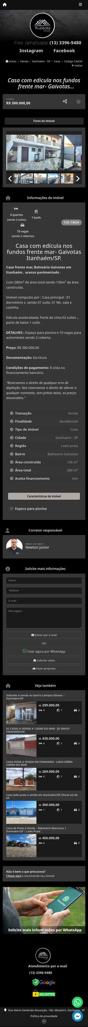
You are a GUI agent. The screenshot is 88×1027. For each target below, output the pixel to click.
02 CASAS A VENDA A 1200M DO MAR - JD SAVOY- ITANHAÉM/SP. (38, 730)
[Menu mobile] (5, 4)
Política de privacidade (44, 1016)
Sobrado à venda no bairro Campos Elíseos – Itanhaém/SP (35, 696)
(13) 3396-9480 (65, 43)
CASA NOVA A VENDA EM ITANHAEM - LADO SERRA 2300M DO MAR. (39, 763)
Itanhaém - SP (41, 61)
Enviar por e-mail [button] (44, 635)
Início (10, 61)
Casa (57, 61)
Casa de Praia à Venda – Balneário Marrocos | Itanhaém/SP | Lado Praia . (36, 829)
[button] (11, 152)
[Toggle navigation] (80, 4)
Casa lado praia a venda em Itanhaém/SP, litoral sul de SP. (42, 796)
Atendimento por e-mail (44, 966)
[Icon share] (28, 50)
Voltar (77, 65)
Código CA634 (73, 61)
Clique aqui (13, 876)
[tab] (18, 121)
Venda (24, 61)
